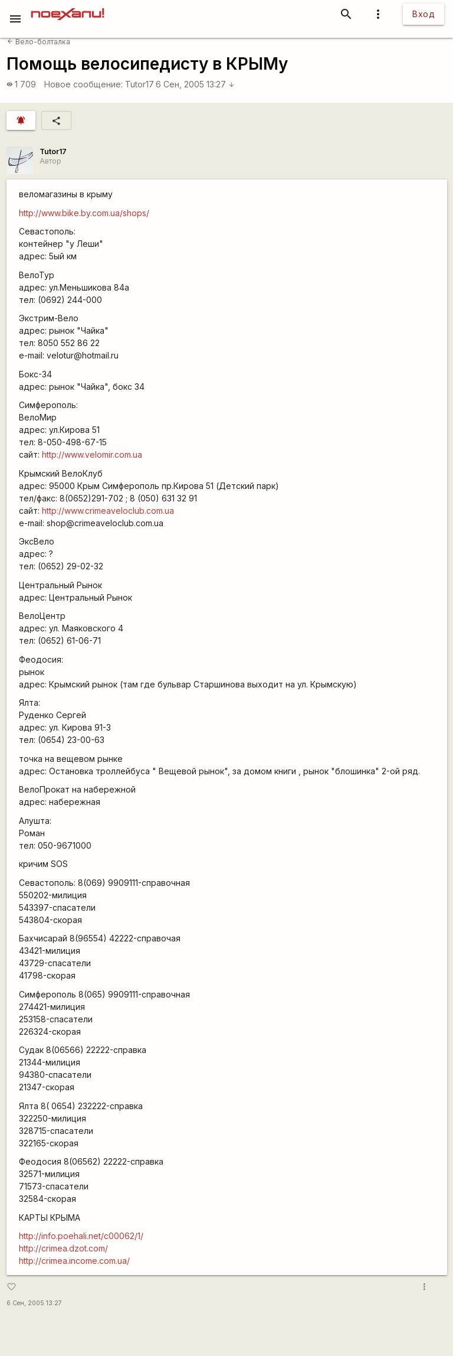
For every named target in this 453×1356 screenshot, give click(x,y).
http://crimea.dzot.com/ (63, 1248)
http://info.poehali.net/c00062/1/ (81, 1236)
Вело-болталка (38, 41)
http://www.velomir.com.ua (92, 454)
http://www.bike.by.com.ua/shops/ (84, 213)
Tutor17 (139, 84)
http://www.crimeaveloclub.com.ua (108, 511)
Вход (423, 14)
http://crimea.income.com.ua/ (74, 1261)
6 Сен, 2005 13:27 (195, 84)
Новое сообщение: (83, 84)
